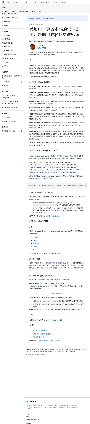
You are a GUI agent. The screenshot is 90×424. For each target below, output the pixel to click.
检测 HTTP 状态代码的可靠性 (42, 334)
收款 (33, 11)
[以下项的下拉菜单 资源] (29, 2)
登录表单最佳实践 (38, 337)
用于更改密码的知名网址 (64, 156)
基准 (35, 2)
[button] (12, 55)
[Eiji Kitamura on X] (38, 48)
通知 (40, 11)
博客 (55, 2)
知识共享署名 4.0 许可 (53, 349)
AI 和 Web (5, 11)
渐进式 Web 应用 (23, 11)
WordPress (36, 250)
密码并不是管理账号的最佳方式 (47, 66)
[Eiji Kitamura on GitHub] (40, 48)
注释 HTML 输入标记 (73, 95)
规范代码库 (52, 320)
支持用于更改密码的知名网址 (56, 263)
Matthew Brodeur (43, 341)
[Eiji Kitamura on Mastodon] (43, 48)
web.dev (31, 24)
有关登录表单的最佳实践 (51, 216)
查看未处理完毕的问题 (32, 419)
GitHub (35, 240)
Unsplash (57, 341)
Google (35, 237)
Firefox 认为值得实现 (51, 268)
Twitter (35, 247)
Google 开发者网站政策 (46, 351)
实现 (45, 231)
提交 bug (28, 417)
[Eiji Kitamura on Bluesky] (45, 48)
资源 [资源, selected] (25, 2)
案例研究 (63, 2)
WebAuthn (69, 66)
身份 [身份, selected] (13, 11)
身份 (42, 24)
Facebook (36, 243)
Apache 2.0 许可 (80, 349)
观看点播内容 (49, 18)
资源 (4, 7)
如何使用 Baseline (45, 2)
